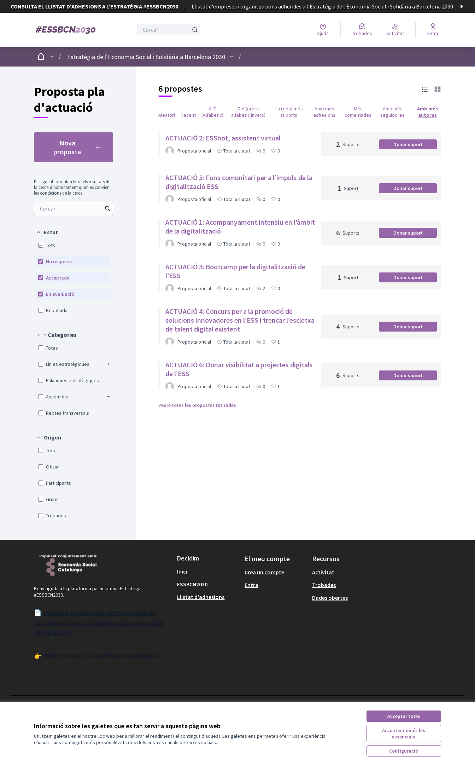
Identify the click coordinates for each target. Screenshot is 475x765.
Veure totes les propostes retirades (197, 405)
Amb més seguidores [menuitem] (392, 111)
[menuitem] (73, 208)
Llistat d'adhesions (200, 596)
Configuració (403, 751)
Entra (251, 584)
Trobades (324, 584)
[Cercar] (168, 29)
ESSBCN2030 (192, 584)
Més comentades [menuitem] (358, 111)
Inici (182, 571)
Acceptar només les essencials (403, 733)
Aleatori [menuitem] (166, 115)
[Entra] (432, 30)
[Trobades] (362, 30)
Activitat (323, 572)
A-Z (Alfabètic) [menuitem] (212, 111)
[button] (47, 232)
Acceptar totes (403, 716)
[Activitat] (395, 30)
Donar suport (415, 145)
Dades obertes (330, 597)
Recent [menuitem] (188, 115)
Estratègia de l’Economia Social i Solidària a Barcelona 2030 (146, 57)
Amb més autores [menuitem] (427, 111)
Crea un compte (264, 572)
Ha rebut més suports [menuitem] (289, 111)
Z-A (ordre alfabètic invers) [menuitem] (248, 111)
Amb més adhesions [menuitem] (324, 111)
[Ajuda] (323, 30)
